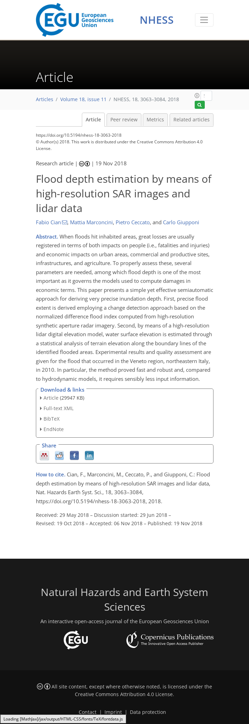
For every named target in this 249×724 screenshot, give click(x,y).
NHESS (157, 20)
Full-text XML (58, 408)
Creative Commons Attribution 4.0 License (124, 694)
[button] (197, 95)
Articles (44, 99)
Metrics (155, 119)
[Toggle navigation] (204, 20)
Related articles (191, 119)
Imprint (113, 712)
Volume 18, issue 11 (83, 99)
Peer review (124, 119)
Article (93, 119)
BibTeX (52, 418)
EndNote (54, 429)
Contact (87, 712)
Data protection (148, 712)
